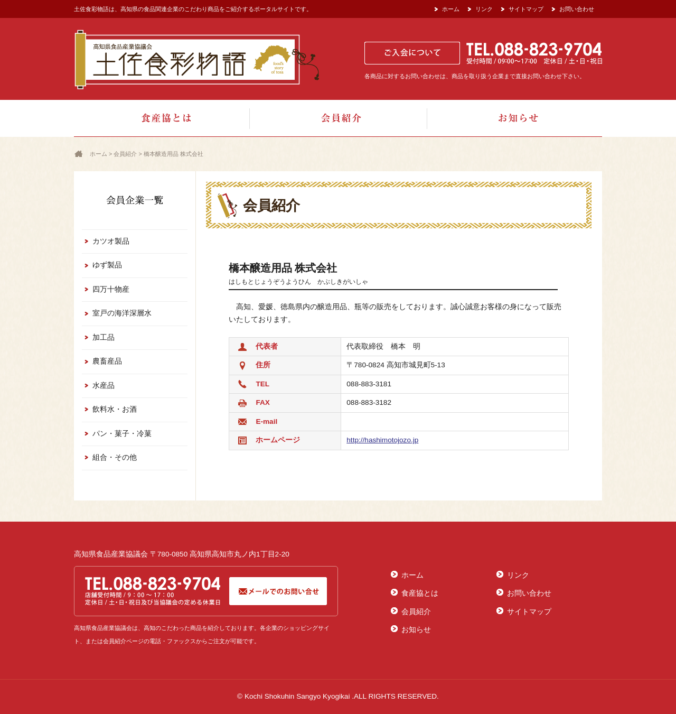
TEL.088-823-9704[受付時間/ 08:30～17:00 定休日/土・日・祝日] (153, 591)
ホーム (450, 9)
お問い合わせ (576, 9)
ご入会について (412, 53)
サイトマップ (526, 9)
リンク (484, 9)
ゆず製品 (107, 265)
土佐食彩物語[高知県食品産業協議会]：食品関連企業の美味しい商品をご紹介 (197, 59)
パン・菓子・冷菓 (122, 434)
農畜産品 (107, 361)
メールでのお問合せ (278, 591)
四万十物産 (110, 289)
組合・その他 (114, 457)
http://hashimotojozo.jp (382, 440)
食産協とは (162, 118)
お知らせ (514, 118)
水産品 (103, 386)
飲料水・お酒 (114, 409)
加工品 (103, 337)
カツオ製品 (110, 241)
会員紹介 (338, 118)
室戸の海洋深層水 (122, 313)
